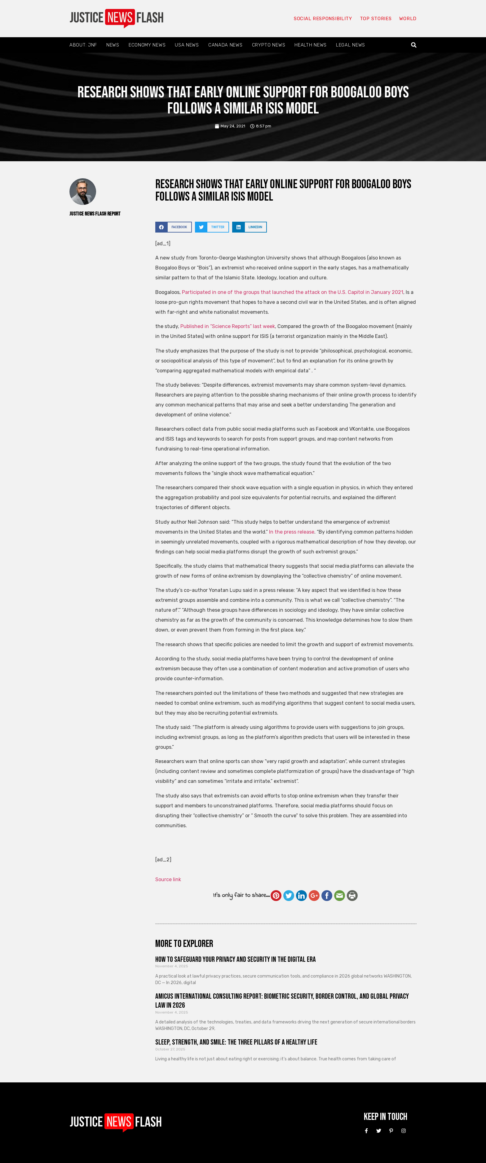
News (112, 45)
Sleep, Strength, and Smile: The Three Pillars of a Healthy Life (236, 1042)
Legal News (350, 45)
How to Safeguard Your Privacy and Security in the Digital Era (235, 959)
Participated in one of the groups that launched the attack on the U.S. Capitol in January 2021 (292, 292)
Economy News (147, 45)
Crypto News (268, 45)
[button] (414, 45)
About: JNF (83, 45)
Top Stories (376, 18)
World (408, 18)
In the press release (291, 532)
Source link (168, 879)
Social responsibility (323, 18)
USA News (187, 45)
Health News (310, 45)
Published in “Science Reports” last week (227, 326)
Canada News (225, 45)
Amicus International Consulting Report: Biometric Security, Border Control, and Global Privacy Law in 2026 (282, 1001)
